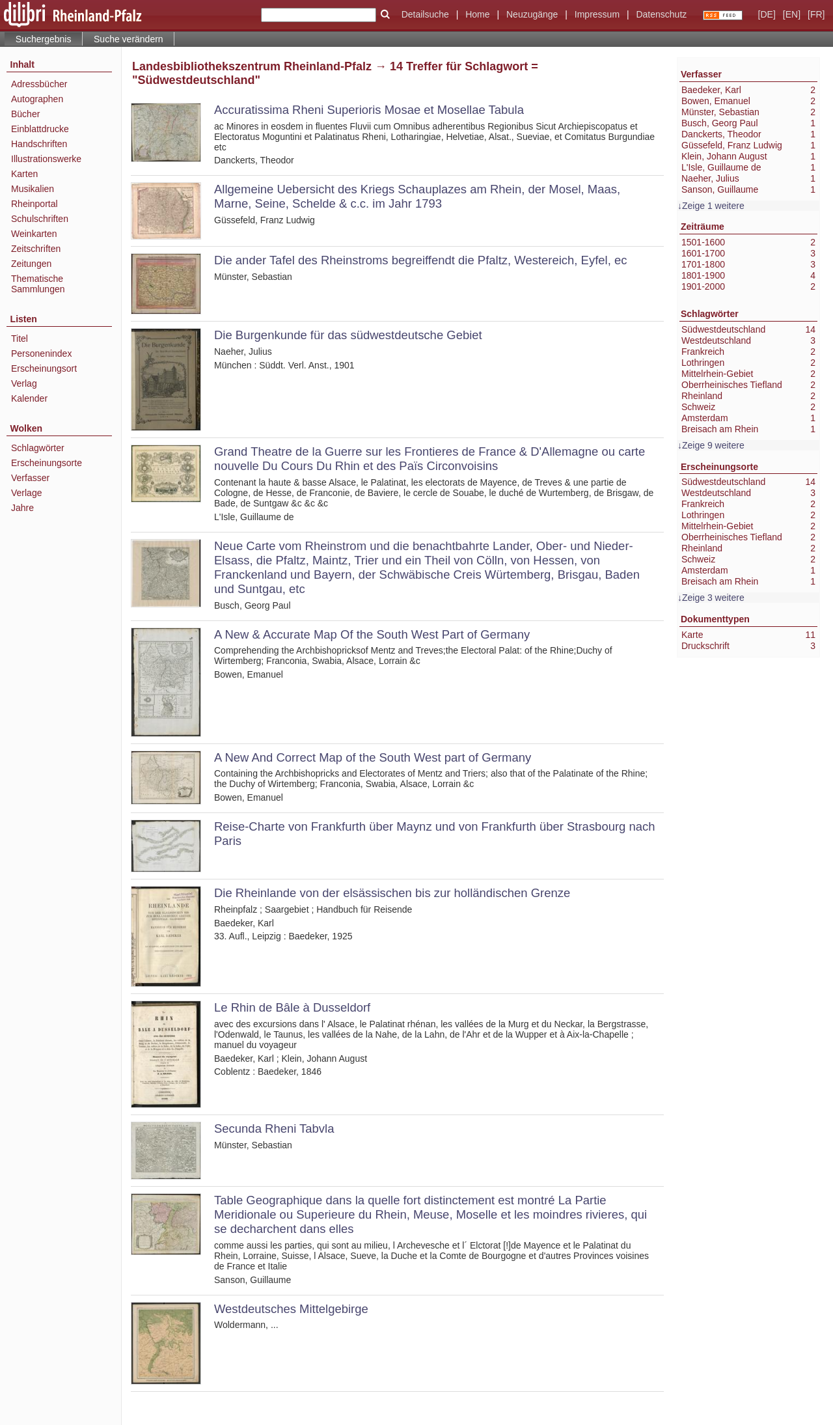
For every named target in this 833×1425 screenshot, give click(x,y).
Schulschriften (39, 219)
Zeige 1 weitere (713, 206)
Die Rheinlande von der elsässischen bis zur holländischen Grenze (392, 893)
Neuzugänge (532, 14)
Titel (19, 338)
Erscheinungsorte (46, 463)
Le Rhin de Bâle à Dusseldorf (292, 1007)
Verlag (24, 383)
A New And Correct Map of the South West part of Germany (372, 757)
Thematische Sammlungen (38, 283)
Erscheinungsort (44, 368)
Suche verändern (128, 39)
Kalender (29, 398)
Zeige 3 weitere (713, 597)
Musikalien (32, 189)
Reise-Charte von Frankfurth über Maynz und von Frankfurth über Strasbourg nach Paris (434, 834)
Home (477, 14)
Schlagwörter (37, 448)
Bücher (25, 114)
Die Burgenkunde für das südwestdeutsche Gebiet (348, 335)
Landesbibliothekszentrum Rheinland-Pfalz (252, 66)
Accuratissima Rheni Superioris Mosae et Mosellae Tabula (369, 110)
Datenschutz (661, 14)
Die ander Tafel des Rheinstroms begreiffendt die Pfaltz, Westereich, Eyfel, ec (420, 260)
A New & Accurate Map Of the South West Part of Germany (372, 634)
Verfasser (30, 478)
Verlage (26, 493)
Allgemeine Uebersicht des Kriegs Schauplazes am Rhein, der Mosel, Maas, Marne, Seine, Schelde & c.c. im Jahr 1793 (417, 196)
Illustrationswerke (46, 159)
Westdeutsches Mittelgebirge (291, 1309)
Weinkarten (34, 233)
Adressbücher (39, 84)
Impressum (597, 14)
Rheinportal (34, 204)
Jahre (22, 508)
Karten (24, 174)
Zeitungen (31, 263)
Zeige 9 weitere (713, 445)
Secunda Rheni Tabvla (274, 1128)
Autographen (37, 99)
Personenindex (41, 353)
